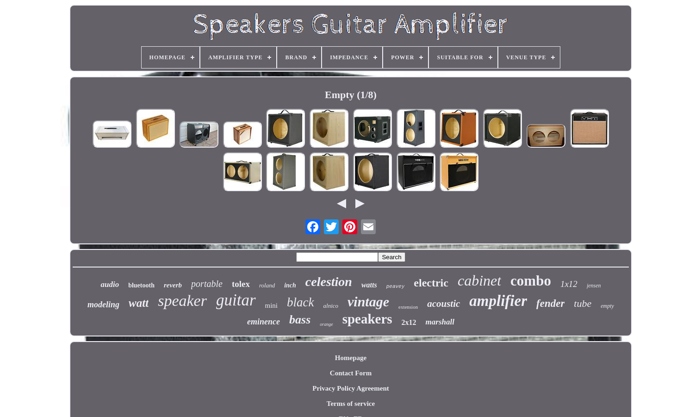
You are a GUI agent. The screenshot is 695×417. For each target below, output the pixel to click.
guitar (236, 300)
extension (408, 307)
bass (299, 319)
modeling (103, 304)
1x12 (568, 284)
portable (207, 284)
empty (607, 306)
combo (530, 281)
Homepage (350, 357)
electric (431, 283)
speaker (182, 300)
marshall (440, 321)
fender (550, 303)
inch (290, 285)
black (300, 302)
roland (267, 285)
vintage (368, 301)
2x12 (409, 322)
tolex (241, 284)
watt (139, 303)
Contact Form (351, 373)
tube (582, 303)
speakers (367, 318)
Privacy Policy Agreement (350, 388)
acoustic (443, 303)
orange (326, 324)
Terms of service (351, 403)
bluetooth (141, 285)
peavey (395, 286)
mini (271, 305)
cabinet (479, 280)
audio (109, 284)
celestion (328, 281)
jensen (594, 285)
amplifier (498, 301)
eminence (263, 321)
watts (369, 285)
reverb (173, 285)
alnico (331, 305)
